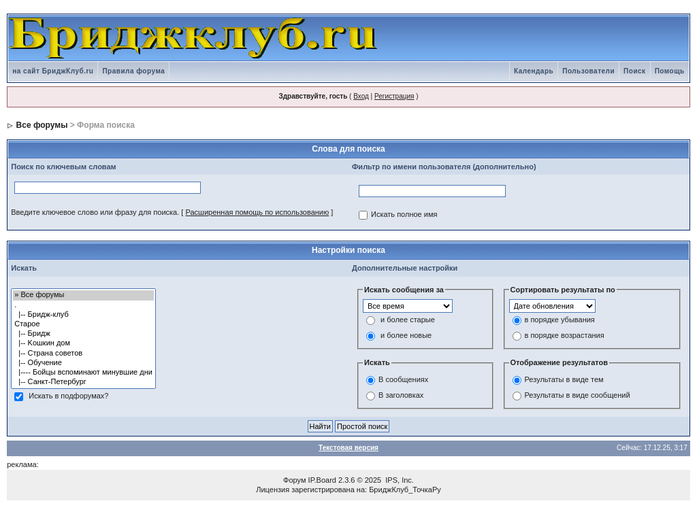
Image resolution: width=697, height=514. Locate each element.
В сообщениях (403, 379)
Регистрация (394, 96)
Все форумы (42, 125)
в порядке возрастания (564, 336)
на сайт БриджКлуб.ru (52, 71)
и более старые (407, 320)
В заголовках (400, 395)
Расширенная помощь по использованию (257, 212)
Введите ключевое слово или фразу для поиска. (95, 212)
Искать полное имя (404, 215)
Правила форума (133, 71)
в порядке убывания (560, 320)
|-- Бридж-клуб (83, 315)
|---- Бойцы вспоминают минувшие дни (83, 372)
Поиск (634, 71)
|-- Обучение (83, 363)
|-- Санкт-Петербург (83, 382)
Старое (83, 324)
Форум (294, 480)
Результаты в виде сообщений (577, 395)
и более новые (406, 336)
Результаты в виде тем (564, 379)
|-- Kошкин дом (83, 343)
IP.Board (322, 480)
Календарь (533, 71)
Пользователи (588, 71)
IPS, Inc (398, 480)
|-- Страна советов (83, 353)
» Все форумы (83, 295)
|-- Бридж (83, 334)
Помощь (670, 71)
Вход (361, 96)
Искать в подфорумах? (68, 396)
